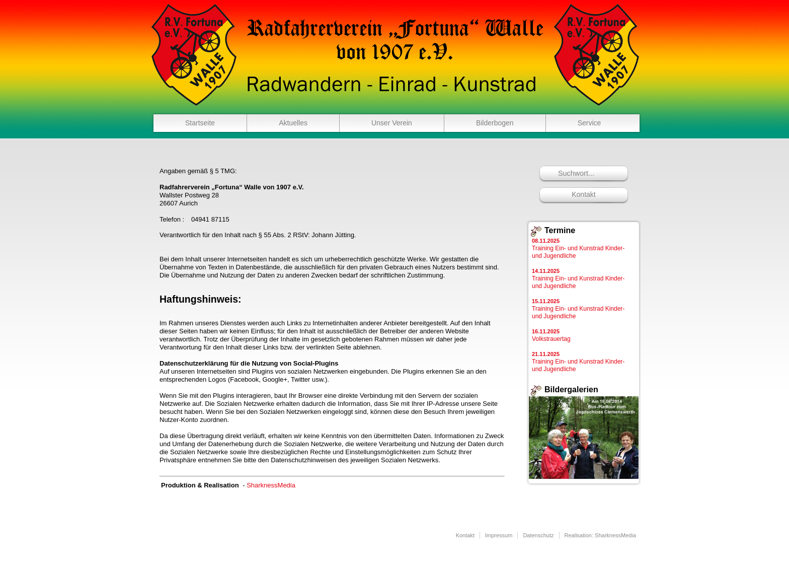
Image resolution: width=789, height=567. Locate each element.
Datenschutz (538, 535)
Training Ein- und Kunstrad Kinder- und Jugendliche (578, 248)
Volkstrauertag (551, 335)
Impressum (498, 535)
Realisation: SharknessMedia (600, 535)
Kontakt (583, 194)
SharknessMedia (271, 485)
